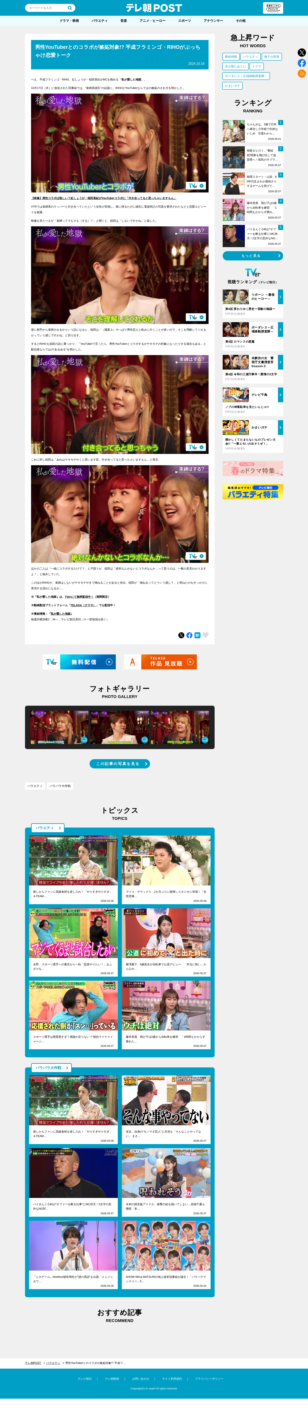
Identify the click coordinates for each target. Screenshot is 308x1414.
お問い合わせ (140, 1378)
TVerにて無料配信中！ (79, 596)
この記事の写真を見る (118, 764)
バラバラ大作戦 (60, 786)
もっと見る (251, 255)
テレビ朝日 (85, 1378)
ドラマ (256, 66)
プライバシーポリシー (209, 1378)
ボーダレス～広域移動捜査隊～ (246, 76)
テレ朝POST (154, 7)
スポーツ (184, 20)
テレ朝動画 (112, 1378)
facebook (302, 63)
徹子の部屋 (271, 56)
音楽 (123, 20)
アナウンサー (213, 20)
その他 (240, 20)
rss (302, 73)
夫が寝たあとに (235, 66)
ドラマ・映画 (69, 20)
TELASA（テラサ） (83, 605)
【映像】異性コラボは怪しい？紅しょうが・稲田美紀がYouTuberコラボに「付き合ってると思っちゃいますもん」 (103, 198)
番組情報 (231, 56)
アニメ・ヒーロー (152, 20)
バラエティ (100, 20)
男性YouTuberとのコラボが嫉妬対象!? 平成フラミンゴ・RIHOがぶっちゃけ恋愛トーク (97, 1363)
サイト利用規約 (172, 1378)
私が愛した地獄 (61, 613)
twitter (302, 52)
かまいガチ (232, 85)
